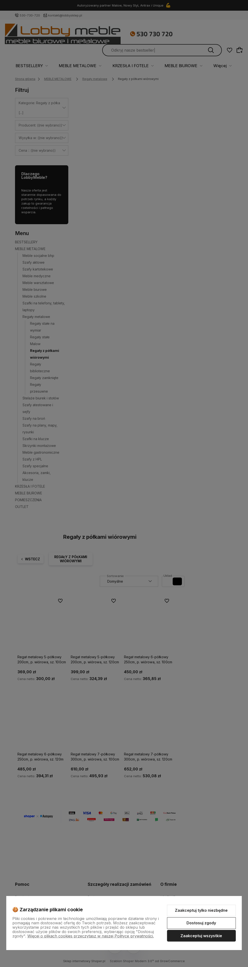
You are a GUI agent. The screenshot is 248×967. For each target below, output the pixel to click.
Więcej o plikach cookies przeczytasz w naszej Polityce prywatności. (90, 936)
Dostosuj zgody (201, 922)
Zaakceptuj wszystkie (201, 935)
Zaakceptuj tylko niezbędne (201, 910)
